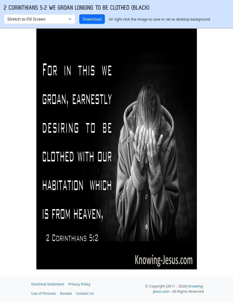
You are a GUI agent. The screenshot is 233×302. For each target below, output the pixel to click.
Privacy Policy (79, 284)
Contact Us (85, 293)
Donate (66, 293)
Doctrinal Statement (47, 284)
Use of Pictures (43, 293)
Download (92, 19)
